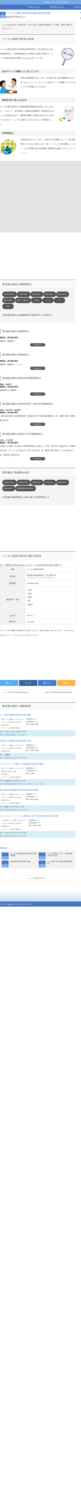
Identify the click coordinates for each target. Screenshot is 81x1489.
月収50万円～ (37, 294)
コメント (21, 635)
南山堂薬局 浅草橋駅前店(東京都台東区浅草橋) (19, 790)
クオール (7, 832)
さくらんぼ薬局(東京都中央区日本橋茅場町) (23, 854)
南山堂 (6, 806)
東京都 (11, 16)
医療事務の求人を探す (57, 7)
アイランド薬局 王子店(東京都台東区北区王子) (16, 692)
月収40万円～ (50, 294)
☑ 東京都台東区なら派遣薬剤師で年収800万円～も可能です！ (27, 315)
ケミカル (26, 58)
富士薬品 (7, 780)
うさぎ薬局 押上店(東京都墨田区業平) (59, 862)
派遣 (8, 306)
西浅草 (20, 16)
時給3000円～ (63, 294)
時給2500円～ (9, 300)
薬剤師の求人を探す (34, 7)
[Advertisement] (21, 179)
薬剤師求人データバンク (14, 904)
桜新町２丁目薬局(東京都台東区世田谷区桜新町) (58, 692)
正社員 (36, 300)
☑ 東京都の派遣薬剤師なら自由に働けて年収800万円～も (25, 497)
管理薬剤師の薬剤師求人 (25, 488)
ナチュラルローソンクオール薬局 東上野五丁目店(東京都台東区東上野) (29, 816)
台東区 (16, 16)
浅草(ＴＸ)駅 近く (23, 300)
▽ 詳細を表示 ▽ (38, 345)
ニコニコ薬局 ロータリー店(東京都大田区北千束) (59, 854)
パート (48, 300)
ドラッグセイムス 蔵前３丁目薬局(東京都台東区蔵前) (22, 764)
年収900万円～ (23, 294)
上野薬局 (7, 754)
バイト (59, 300)
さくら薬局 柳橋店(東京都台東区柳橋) (15, 715)
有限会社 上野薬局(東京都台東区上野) (15, 741)
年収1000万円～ (9, 294)
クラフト (7, 731)
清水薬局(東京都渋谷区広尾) (20, 861)
